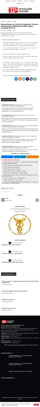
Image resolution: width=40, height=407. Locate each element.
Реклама (20, 1)
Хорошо (36, 404)
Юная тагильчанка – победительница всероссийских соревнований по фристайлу (17, 105)
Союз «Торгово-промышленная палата (20, 209)
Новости (13, 1)
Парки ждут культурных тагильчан (11, 244)
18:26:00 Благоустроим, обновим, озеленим (14, 171)
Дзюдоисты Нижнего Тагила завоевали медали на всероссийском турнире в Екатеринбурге (20, 126)
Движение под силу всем (8, 308)
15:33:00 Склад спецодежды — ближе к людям (15, 173)
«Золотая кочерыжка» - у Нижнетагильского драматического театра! (21, 364)
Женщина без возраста (8, 299)
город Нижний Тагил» (20, 211)
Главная (7, 1)
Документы (20, 3)
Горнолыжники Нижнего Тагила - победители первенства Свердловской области (19, 136)
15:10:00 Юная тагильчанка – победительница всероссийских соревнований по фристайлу (20, 162)
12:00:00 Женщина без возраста (11, 167)
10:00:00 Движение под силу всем (12, 169)
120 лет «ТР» (5, 198)
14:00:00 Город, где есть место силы (12, 180)
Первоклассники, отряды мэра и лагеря (12, 262)
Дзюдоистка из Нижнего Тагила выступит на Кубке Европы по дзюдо (19, 115)
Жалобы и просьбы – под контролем (12, 253)
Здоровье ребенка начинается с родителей (20, 371)
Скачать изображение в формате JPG (10, 39)
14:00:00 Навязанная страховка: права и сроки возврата (17, 165)
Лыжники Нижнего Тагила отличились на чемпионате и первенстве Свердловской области (18, 147)
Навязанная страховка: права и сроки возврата (14, 291)
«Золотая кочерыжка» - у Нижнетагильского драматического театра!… (21, 356)
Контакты (32, 1)
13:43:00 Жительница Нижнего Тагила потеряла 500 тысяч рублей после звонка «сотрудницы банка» (20, 182)
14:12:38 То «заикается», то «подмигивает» (14, 178)
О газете (26, 1)
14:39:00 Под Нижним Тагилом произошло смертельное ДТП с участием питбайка (20, 175)
